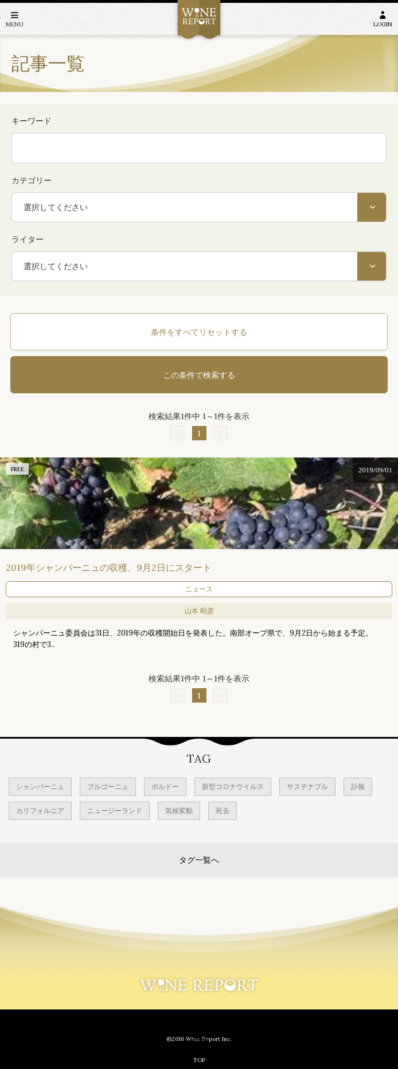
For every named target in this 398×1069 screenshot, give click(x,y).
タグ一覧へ (199, 860)
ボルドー (165, 786)
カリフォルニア (40, 810)
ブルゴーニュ (107, 786)
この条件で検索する (199, 375)
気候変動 (179, 810)
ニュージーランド (114, 810)
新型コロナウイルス (233, 786)
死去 (222, 810)
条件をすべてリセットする (199, 332)
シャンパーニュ (40, 786)
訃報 (358, 786)
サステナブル (307, 786)
